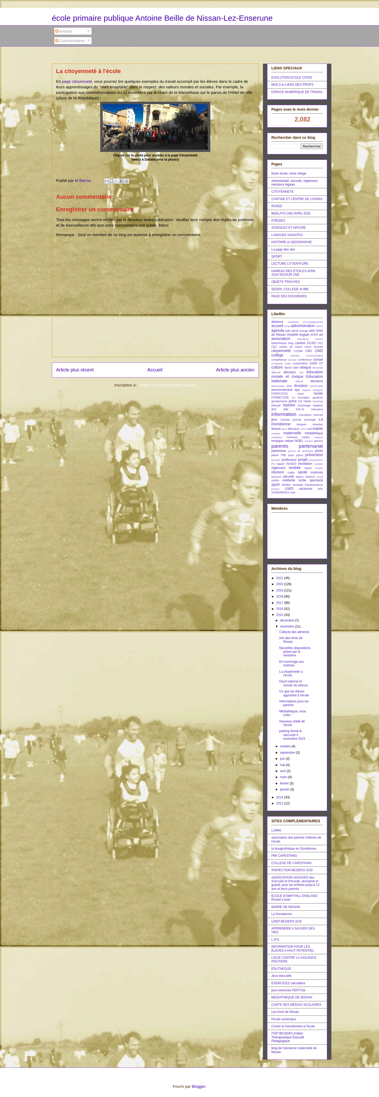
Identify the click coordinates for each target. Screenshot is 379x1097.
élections (317, 381)
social (319, 476)
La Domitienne (281, 914)
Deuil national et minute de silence (293, 683)
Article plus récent (75, 370)
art (321, 334)
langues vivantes (310, 424)
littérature (294, 428)
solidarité (288, 480)
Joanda (285, 419)
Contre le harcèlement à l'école (293, 1026)
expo (301, 393)
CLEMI (298, 351)
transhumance (314, 484)
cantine (300, 343)
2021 (280, 578)
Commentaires (70, 40)
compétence (279, 359)
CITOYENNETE (282, 191)
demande (317, 367)
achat (287, 326)
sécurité (288, 476)
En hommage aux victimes (291, 663)
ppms (299, 455)
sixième (310, 476)
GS (300, 401)
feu (293, 397)
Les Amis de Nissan (285, 1012)
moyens (318, 437)
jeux (274, 419)
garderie (317, 397)
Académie (293, 321)
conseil (318, 359)
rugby (291, 472)
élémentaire (278, 386)
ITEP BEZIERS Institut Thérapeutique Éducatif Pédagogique (287, 1037)
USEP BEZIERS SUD (286, 921)
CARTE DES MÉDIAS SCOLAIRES (296, 1005)
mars (284, 777)
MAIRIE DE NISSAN (285, 907)
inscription (305, 414)
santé (302, 472)
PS (273, 463)
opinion (318, 440)
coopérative (300, 363)
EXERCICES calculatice (288, 983)
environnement (281, 390)
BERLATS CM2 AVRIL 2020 (291, 213)
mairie (318, 428)
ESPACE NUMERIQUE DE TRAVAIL (297, 92)
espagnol (318, 390)
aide (287, 330)
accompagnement (313, 321)
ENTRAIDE (316, 386)
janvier (285, 789)
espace (306, 390)
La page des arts (283, 249)
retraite (319, 468)
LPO (303, 428)
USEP (289, 489)
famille (318, 393)
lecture (276, 429)
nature (289, 441)
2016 (280, 609)
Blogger (198, 1086)
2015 (280, 615)
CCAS (311, 343)
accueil (277, 326)
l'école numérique (283, 1019)
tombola (298, 484)
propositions (316, 459)
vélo (320, 488)
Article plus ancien (235, 370)
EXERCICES (279, 393)
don (301, 372)
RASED (276, 206)
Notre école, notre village (288, 173)
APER (314, 334)
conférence (305, 359)
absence (277, 322)
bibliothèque (279, 343)
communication (314, 355)
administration (303, 326)
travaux (275, 488)
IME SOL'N (293, 409)
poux (291, 455)
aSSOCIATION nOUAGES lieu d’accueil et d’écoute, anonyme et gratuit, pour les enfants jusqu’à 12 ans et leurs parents (295, 883)
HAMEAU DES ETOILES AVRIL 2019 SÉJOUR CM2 (293, 273)
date (296, 367)
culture (277, 367)
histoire (289, 405)
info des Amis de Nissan (290, 640)
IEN (273, 409)
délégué (305, 367)
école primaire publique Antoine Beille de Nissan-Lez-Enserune (162, 18)
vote (292, 492)
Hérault (276, 405)
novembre (287, 626)
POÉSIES (278, 220)
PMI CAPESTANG (284, 856)
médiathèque (314, 433)
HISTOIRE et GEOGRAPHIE (291, 242)
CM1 (308, 351)
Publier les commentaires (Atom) (167, 385)
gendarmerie (279, 401)
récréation (305, 464)
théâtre (286, 484)
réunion (277, 472)
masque (275, 433)
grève (293, 401)
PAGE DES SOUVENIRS (289, 296)
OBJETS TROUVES (285, 282)
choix (308, 346)
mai (283, 765)
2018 (280, 596)
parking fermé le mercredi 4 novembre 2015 (292, 735)
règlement (278, 468)
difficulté (276, 372)
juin (283, 759)
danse (288, 367)
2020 (280, 584)
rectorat (318, 463)
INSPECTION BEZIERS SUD (292, 870)
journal (297, 419)
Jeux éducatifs (281, 976)
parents (279, 446)
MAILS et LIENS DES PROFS (292, 84)
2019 (280, 590)
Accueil (154, 370)
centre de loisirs (290, 346)
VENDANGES (280, 492)
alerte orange (299, 330)
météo (306, 437)
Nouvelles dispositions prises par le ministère (295, 651)
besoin (319, 339)
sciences (317, 472)
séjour (299, 476)
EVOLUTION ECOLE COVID (291, 77)
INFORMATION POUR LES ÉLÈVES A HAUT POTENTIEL (292, 948)
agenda (277, 330)
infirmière (317, 409)
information (283, 414)
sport (275, 484)
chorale (318, 346)
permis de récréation (300, 451)
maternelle (292, 433)
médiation (276, 437)
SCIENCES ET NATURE (288, 227)
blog (290, 343)
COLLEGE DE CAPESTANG (291, 863)
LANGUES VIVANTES (287, 235)
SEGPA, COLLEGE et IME (290, 289)
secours (276, 476)
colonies (295, 355)
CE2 (274, 346)
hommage (304, 405)
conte (288, 363)
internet (318, 414)
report (308, 468)
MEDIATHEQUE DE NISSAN (291, 997)
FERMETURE (280, 397)
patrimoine (278, 451)
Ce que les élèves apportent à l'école (294, 693)
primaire (276, 459)
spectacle (316, 480)
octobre (285, 746)
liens (284, 428)
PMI (283, 455)
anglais (304, 334)
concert (292, 359)
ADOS (319, 326)
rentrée (295, 468)
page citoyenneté (77, 81)
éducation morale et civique (297, 374)
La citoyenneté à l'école (290, 673)
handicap (318, 401)
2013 (280, 803)
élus (289, 385)
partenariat (311, 446)
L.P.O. (275, 939)
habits (307, 401)
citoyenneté (281, 351)
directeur (290, 372)
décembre (287, 620)
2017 (280, 603)
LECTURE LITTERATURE (289, 264)
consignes (277, 363)
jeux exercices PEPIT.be (288, 990)
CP (321, 363)
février (285, 783)
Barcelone (303, 339)
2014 (280, 797)
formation (304, 397)
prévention (314, 455)
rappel (281, 463)
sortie (302, 480)
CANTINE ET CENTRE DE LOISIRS (296, 199)
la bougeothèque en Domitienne (293, 848)
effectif (299, 381)
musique (277, 441)
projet (303, 459)
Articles (63, 31)
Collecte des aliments (294, 632)
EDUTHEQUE (281, 969)
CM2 (319, 351)
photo (319, 451)
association (280, 338)
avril (283, 771)
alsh (312, 331)
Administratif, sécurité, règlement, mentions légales (294, 182)
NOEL (299, 441)
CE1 (320, 343)
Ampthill (292, 334)
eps (297, 390)
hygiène (318, 405)
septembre (288, 752)
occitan (309, 441)
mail (309, 428)
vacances (305, 489)
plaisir (275, 455)
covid (313, 363)
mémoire (292, 437)
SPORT (276, 256)
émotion (301, 386)
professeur (289, 460)
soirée (275, 480)
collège (277, 355)
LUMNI (276, 830)
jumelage (310, 419)
